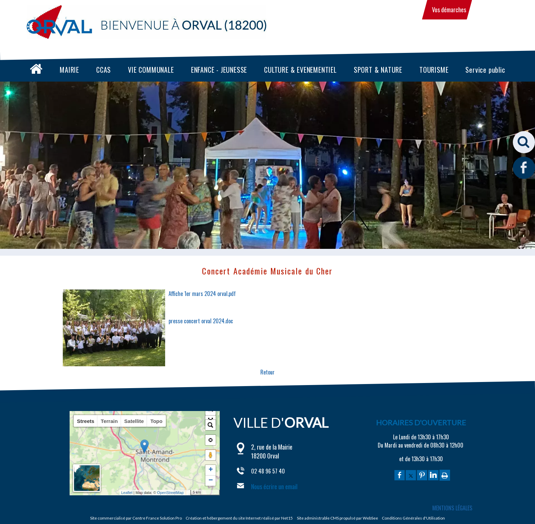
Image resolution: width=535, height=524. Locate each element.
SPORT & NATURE (378, 70)
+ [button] (210, 470)
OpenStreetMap (181, 493)
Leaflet (137, 493)
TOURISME (433, 70)
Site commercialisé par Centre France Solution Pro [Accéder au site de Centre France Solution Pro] (136, 518)
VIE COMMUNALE (151, 70)
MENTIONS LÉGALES (452, 508)
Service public (485, 70)
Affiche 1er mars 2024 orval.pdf (202, 293)
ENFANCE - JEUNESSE (219, 70)
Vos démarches (449, 9)
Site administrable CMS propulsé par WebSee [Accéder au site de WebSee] (337, 518)
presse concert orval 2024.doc (201, 321)
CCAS (103, 70)
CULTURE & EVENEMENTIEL (300, 70)
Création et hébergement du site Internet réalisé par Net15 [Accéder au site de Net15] (239, 518)
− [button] (210, 481)
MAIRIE (69, 70)
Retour (267, 372)
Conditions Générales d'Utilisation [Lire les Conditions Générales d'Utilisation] (413, 518)
